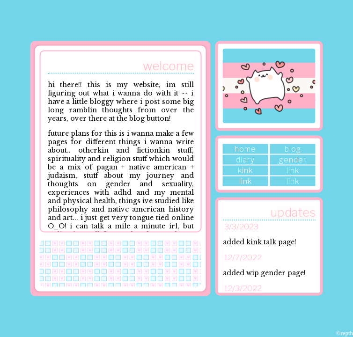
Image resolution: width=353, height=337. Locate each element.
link (293, 170)
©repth (344, 333)
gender (293, 159)
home (245, 149)
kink (245, 170)
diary (245, 159)
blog (293, 149)
